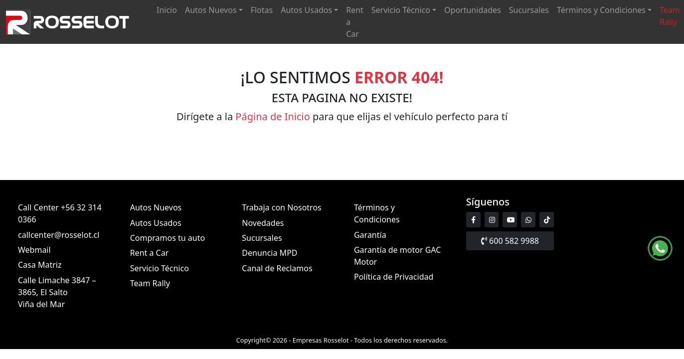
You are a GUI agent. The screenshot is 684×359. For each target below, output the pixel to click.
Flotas (262, 9)
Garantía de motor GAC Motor (397, 255)
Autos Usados (306, 9)
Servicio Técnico (400, 9)
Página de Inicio (272, 116)
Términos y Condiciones (601, 9)
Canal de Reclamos (277, 268)
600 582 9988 (510, 240)
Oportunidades (472, 9)
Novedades (263, 222)
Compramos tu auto (167, 237)
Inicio (167, 9)
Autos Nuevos (211, 9)
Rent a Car (354, 21)
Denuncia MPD (269, 253)
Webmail (34, 249)
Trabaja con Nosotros (281, 207)
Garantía (370, 234)
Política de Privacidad (393, 277)
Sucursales (529, 9)
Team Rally (670, 15)
